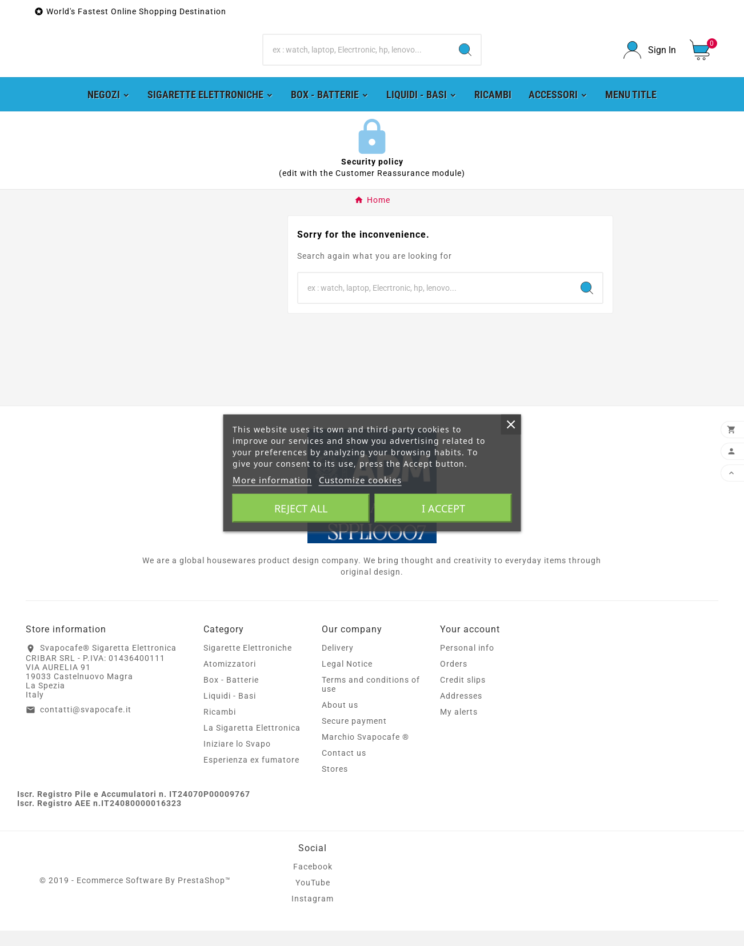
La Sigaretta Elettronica (252, 743)
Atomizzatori (229, 679)
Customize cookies (360, 480)
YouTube (312, 898)
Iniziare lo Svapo (237, 759)
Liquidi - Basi (229, 711)
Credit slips (463, 695)
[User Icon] (649, 58)
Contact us (344, 768)
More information (272, 480)
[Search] (356, 58)
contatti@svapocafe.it (85, 724)
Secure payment (354, 736)
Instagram (312, 914)
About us (340, 720)
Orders (453, 679)
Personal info (467, 663)
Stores (335, 784)
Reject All (300, 508)
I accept (443, 508)
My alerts (459, 727)
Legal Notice (347, 679)
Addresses (461, 711)
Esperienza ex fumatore (251, 775)
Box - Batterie (231, 695)
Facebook (313, 882)
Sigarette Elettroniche (247, 663)
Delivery (338, 663)
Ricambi (219, 727)
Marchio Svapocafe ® (365, 752)
